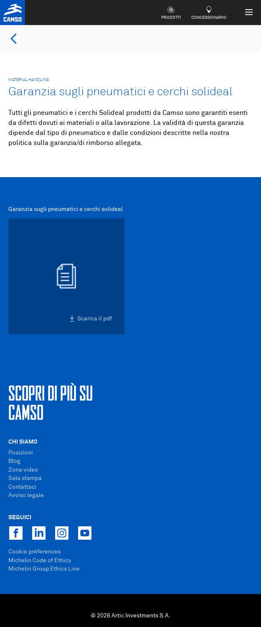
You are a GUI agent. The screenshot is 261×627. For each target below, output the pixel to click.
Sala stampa (25, 478)
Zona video (23, 470)
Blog (14, 461)
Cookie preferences (34, 552)
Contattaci (22, 487)
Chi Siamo (22, 442)
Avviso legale (26, 495)
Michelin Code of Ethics (39, 561)
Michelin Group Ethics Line (44, 569)
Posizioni (20, 453)
